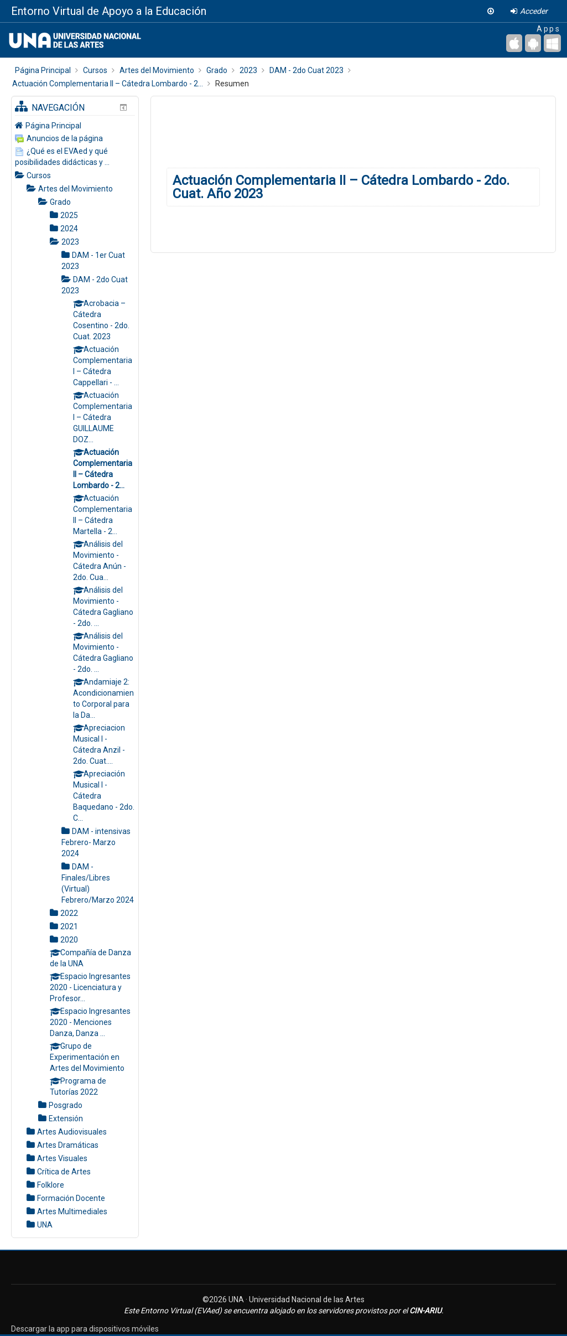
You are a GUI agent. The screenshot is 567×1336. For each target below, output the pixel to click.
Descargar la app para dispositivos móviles (85, 1328)
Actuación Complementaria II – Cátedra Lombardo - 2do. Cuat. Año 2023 (341, 187)
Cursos (39, 175)
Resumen (232, 83)
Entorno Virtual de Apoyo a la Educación (108, 11)
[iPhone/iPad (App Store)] (514, 43)
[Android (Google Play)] (533, 43)
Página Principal (53, 125)
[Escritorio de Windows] (552, 43)
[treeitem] (75, 125)
